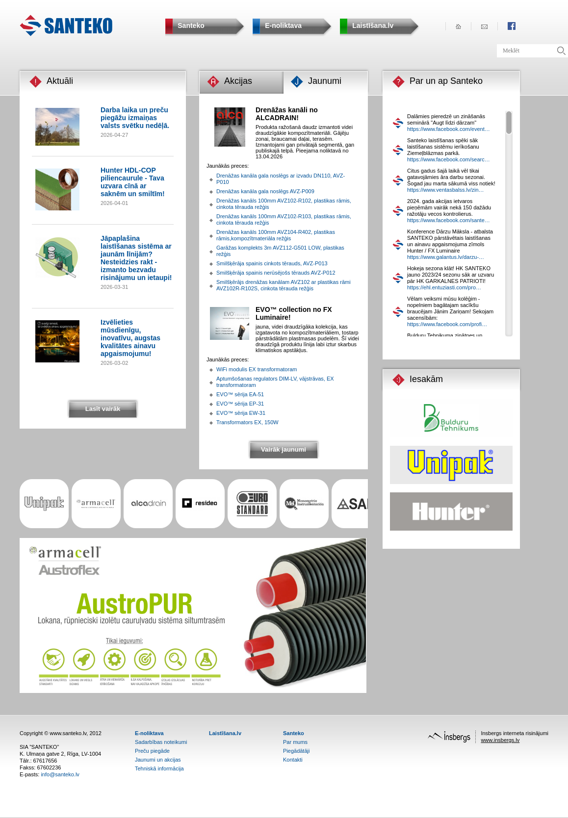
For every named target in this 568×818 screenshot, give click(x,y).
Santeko (293, 733)
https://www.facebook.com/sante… (448, 220)
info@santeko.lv (60, 774)
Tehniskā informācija (159, 768)
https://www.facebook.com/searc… (448, 159)
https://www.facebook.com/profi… (447, 324)
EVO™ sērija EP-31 (240, 404)
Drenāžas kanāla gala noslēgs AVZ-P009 (265, 191)
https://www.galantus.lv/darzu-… (445, 257)
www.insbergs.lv (500, 740)
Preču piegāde (152, 751)
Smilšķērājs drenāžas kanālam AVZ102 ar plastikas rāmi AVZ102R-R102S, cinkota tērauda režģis (283, 285)
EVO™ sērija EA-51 (240, 394)
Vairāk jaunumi (283, 449)
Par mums (295, 742)
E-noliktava (149, 733)
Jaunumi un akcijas (158, 760)
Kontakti (293, 760)
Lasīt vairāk (103, 408)
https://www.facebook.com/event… (448, 129)
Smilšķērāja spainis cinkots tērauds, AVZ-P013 (272, 263)
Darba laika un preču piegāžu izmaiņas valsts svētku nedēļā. (135, 117)
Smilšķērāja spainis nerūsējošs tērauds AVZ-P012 (276, 273)
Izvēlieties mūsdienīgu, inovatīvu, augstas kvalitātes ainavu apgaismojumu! (130, 338)
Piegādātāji (296, 751)
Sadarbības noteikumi (161, 742)
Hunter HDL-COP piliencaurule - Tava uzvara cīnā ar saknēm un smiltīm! (133, 182)
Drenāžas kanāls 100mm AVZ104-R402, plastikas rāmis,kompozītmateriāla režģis (275, 235)
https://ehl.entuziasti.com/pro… (444, 287)
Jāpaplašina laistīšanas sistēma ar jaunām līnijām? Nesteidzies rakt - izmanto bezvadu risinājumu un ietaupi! (136, 257)
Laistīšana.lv (225, 733)
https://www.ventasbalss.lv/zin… (445, 190)
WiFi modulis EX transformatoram (256, 369)
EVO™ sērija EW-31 (240, 413)
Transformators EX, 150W (247, 422)
